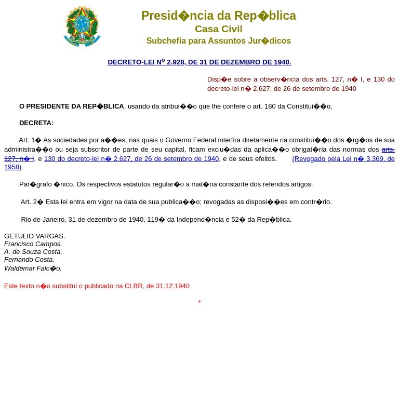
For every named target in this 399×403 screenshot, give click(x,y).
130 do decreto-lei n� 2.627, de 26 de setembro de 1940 (131, 159)
